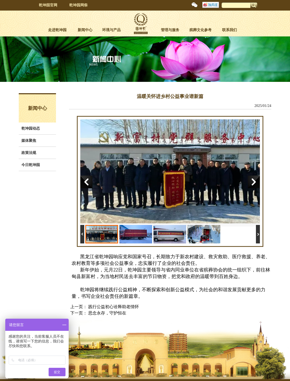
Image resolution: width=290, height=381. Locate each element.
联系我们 (229, 30)
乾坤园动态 (30, 128)
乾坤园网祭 (78, 5)
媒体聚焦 (28, 141)
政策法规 (28, 153)
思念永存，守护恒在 (107, 313)
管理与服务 (170, 30)
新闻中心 (85, 30)
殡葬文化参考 (200, 30)
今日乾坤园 (30, 165)
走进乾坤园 (57, 30)
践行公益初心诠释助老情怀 (113, 306)
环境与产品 (111, 30)
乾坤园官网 (48, 5)
